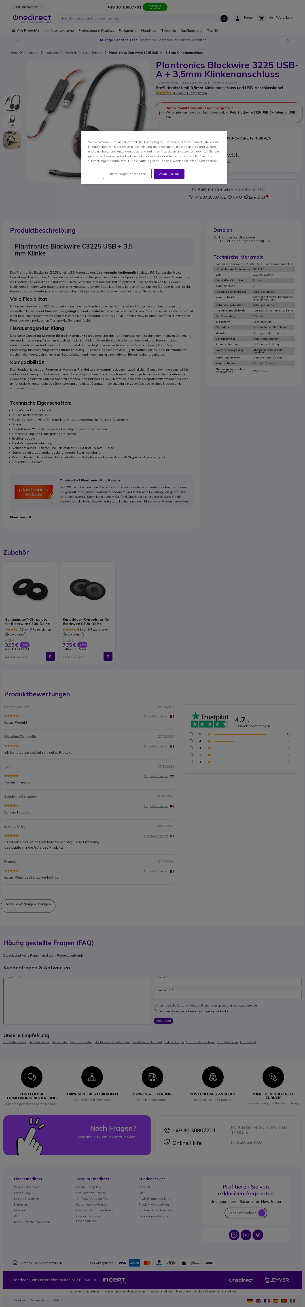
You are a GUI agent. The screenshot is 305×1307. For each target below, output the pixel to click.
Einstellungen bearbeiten (127, 174)
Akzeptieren (169, 173)
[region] (154, 158)
